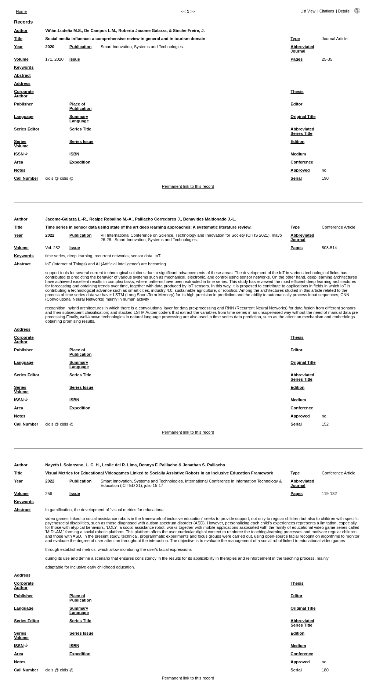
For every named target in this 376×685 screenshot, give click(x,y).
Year (18, 46)
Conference (301, 162)
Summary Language (79, 118)
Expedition (79, 162)
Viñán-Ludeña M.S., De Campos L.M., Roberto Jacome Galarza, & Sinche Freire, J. (125, 30)
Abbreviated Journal (302, 48)
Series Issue (81, 141)
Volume (21, 59)
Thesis (296, 91)
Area (18, 162)
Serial (295, 178)
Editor (296, 104)
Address (22, 83)
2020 (49, 46)
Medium (298, 154)
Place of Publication (80, 106)
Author (21, 30)
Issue (74, 59)
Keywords (23, 67)
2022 (49, 235)
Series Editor (26, 129)
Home (21, 11)
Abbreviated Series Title (302, 131)
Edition (297, 141)
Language (23, 116)
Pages (296, 59)
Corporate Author (23, 93)
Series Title (80, 129)
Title (18, 38)
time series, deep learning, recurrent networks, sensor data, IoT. (103, 256)
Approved (300, 170)
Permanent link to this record (188, 186)
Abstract (22, 75)
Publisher (23, 104)
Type (295, 38)
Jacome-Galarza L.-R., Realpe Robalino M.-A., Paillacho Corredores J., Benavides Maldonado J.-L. (140, 219)
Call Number (26, 178)
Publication (80, 46)
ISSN (19, 154)
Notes (19, 170)
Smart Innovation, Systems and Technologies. (142, 46)
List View (307, 11)
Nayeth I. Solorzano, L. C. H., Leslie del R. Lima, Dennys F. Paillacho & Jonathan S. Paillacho (135, 465)
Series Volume (21, 143)
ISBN (74, 154)
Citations (326, 11)
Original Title (302, 116)
